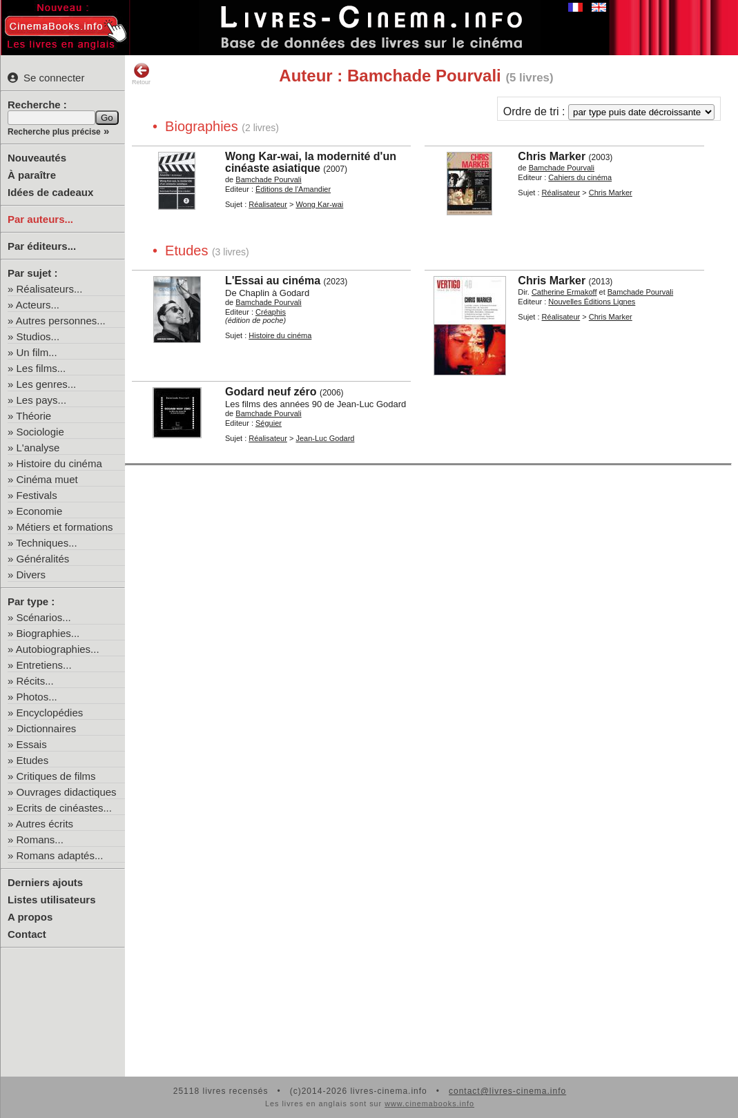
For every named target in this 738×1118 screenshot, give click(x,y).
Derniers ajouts (45, 882)
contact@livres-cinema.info (507, 1091)
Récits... (35, 681)
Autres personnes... (61, 320)
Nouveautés (37, 158)
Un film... (37, 352)
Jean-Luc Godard (324, 438)
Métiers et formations (65, 527)
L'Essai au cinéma (272, 280)
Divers (31, 574)
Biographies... (48, 633)
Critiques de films (56, 776)
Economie (40, 511)
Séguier (268, 423)
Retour (141, 74)
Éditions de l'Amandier (293, 189)
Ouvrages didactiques (67, 792)
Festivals (37, 495)
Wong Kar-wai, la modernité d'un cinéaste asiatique (310, 162)
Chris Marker (551, 156)
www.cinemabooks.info (429, 1103)
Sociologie (40, 432)
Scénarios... (44, 617)
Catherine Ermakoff (564, 292)
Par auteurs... (40, 219)
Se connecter (46, 78)
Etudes (33, 760)
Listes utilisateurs (52, 899)
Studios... (38, 336)
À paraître (32, 175)
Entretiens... (44, 665)
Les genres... (47, 384)
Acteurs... (37, 305)
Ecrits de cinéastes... (64, 808)
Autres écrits (44, 824)
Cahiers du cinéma (580, 177)
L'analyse (38, 447)
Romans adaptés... (60, 855)
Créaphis (270, 312)
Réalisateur (268, 204)
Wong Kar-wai (319, 204)
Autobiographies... (57, 649)
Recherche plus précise (54, 132)
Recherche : (37, 104)
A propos (30, 917)
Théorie (33, 416)
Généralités (43, 559)
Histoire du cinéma (59, 463)
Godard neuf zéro (270, 392)
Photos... (37, 697)
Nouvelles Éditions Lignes (591, 301)
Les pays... (42, 400)
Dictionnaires (47, 728)
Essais (32, 744)
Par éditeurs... (42, 246)
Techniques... (46, 543)
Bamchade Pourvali (268, 179)
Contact (27, 934)
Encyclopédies (50, 712)
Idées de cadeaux (50, 192)
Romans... (40, 839)
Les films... (41, 368)
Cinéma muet (47, 479)
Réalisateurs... (50, 289)
